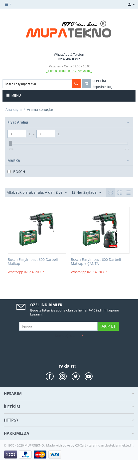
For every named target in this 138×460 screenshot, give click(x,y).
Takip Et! (108, 326)
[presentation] (42, 349)
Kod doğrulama (68, 335)
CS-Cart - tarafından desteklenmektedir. (104, 445)
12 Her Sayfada (86, 192)
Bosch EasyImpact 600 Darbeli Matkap (33, 262)
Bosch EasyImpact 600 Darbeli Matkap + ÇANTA (96, 262)
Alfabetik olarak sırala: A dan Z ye (37, 192)
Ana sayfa (13, 109)
